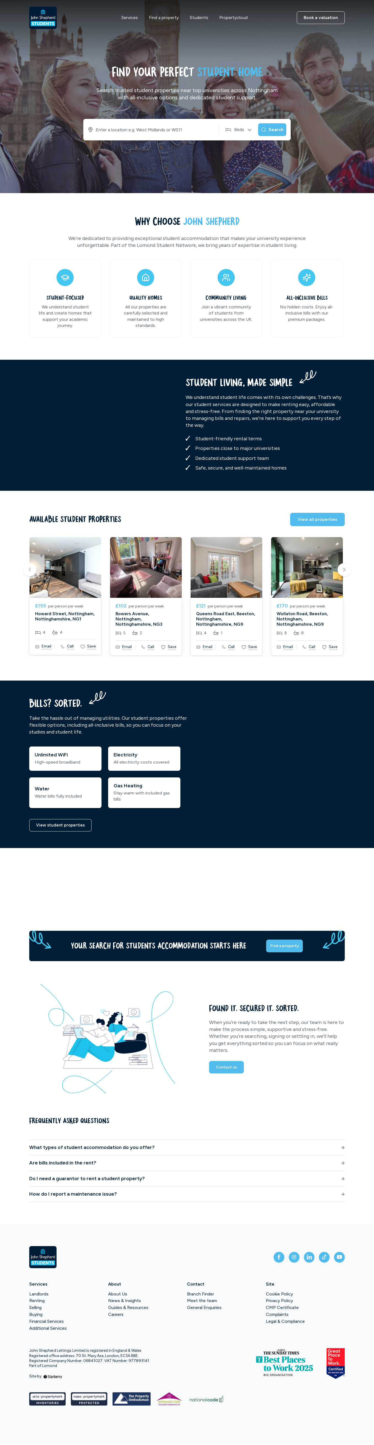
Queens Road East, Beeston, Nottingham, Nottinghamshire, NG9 (225, 619)
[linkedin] (302, 1258)
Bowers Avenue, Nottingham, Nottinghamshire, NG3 (139, 619)
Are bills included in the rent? (62, 1164)
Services (129, 17)
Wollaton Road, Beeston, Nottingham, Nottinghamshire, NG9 (302, 619)
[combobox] (145, 129)
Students (199, 17)
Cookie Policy (279, 1295)
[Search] (268, 129)
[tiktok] (320, 1258)
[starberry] (52, 1377)
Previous (30, 570)
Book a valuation (321, 17)
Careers (116, 1315)
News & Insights (124, 1302)
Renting (37, 1302)
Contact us (227, 1070)
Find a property (164, 17)
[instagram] (285, 1258)
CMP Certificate (282, 1308)
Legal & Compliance (285, 1322)
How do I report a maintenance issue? (73, 1195)
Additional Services (48, 1329)
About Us (117, 1295)
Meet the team (202, 1302)
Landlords (39, 1295)
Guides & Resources (128, 1308)
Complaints (277, 1315)
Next (344, 570)
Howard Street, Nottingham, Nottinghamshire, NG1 (65, 616)
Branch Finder (200, 1295)
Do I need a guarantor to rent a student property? (87, 1180)
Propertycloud (233, 17)
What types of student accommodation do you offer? (92, 1149)
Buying (35, 1315)
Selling (35, 1308)
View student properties (62, 825)
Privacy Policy (279, 1302)
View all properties (317, 519)
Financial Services (46, 1322)
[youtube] (338, 1258)
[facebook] (267, 1258)
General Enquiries (204, 1308)
